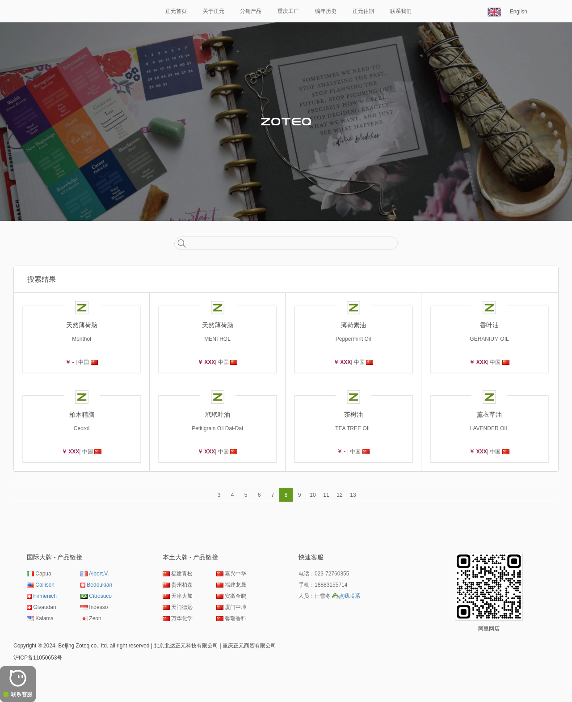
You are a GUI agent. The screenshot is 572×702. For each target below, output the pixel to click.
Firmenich (45, 596)
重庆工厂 (288, 11)
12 (339, 495)
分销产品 (250, 11)
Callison (45, 585)
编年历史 (325, 11)
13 (353, 495)
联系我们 (401, 11)
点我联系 (349, 596)
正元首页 (176, 11)
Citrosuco (100, 596)
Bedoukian (99, 585)
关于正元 (213, 11)
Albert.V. (99, 574)
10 (312, 495)
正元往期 (363, 11)
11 (326, 495)
